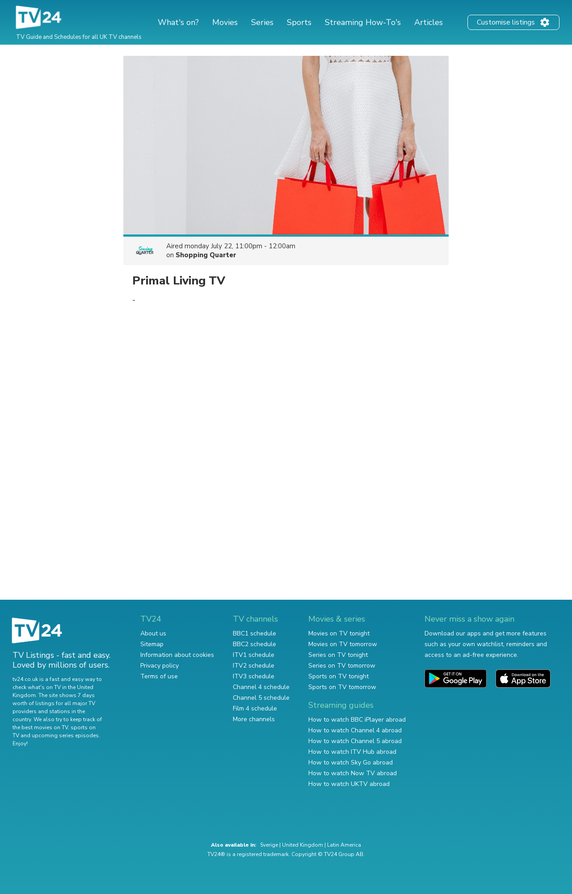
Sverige (269, 844)
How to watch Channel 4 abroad (355, 730)
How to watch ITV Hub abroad (352, 752)
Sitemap (152, 644)
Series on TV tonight (338, 655)
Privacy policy (159, 665)
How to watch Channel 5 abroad (355, 741)
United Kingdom (302, 844)
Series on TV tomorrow (341, 665)
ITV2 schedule (253, 665)
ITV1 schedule (253, 655)
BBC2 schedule (254, 644)
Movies (225, 22)
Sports (299, 22)
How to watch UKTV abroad (349, 784)
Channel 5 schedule (261, 697)
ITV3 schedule (253, 676)
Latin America (344, 844)
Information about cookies (177, 655)
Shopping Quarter (206, 255)
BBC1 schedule (254, 633)
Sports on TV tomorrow (342, 687)
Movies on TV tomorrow (342, 644)
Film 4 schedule (255, 708)
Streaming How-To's (363, 22)
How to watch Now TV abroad (352, 773)
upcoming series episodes (65, 735)
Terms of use (159, 676)
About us (153, 633)
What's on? (178, 22)
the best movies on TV (40, 727)
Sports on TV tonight (338, 676)
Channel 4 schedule (261, 687)
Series (262, 22)
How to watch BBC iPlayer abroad (357, 719)
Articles (428, 22)
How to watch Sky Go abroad (350, 762)
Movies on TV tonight (339, 633)
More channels (254, 719)
